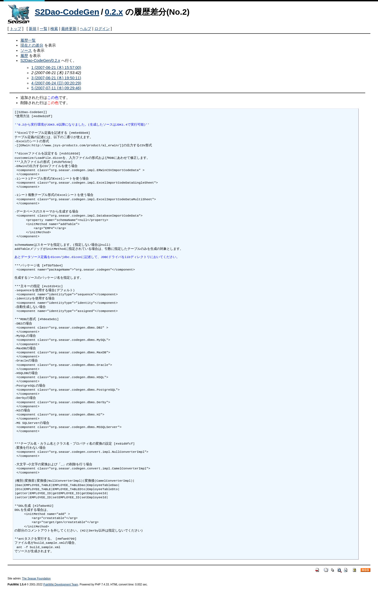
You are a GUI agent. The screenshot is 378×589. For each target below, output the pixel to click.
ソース (26, 50)
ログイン (102, 28)
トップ (15, 28)
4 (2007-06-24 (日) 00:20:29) (56, 83)
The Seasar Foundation (36, 578)
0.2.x (114, 11)
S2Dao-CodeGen (67, 11)
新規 (32, 28)
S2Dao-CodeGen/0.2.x (40, 60)
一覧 (43, 28)
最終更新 (69, 28)
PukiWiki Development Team (60, 584)
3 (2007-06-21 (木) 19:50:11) (56, 78)
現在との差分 (31, 45)
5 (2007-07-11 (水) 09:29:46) (56, 88)
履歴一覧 (28, 40)
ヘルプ (85, 28)
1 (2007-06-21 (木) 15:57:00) (56, 67)
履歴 (24, 55)
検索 (54, 28)
